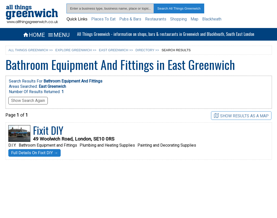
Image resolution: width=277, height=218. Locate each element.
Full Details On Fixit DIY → (34, 152)
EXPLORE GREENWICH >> (75, 50)
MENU (59, 35)
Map (194, 19)
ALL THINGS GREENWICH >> (30, 50)
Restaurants (155, 19)
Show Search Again (28, 100)
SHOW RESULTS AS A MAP (241, 115)
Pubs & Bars (130, 19)
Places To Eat (103, 19)
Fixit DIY (48, 130)
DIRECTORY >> (147, 50)
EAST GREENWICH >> (116, 50)
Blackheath (211, 19)
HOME (34, 35)
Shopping (178, 19)
